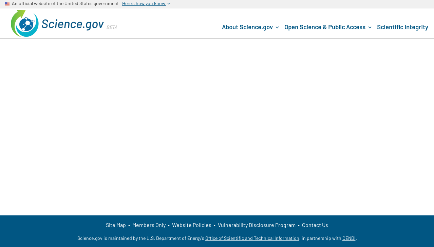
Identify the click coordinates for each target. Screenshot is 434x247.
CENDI (349, 238)
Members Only (149, 225)
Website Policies (191, 225)
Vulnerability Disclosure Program (257, 225)
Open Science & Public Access (328, 27)
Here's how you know (146, 3)
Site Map (116, 225)
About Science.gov (251, 27)
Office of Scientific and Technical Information (252, 238)
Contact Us (315, 225)
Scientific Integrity (402, 27)
